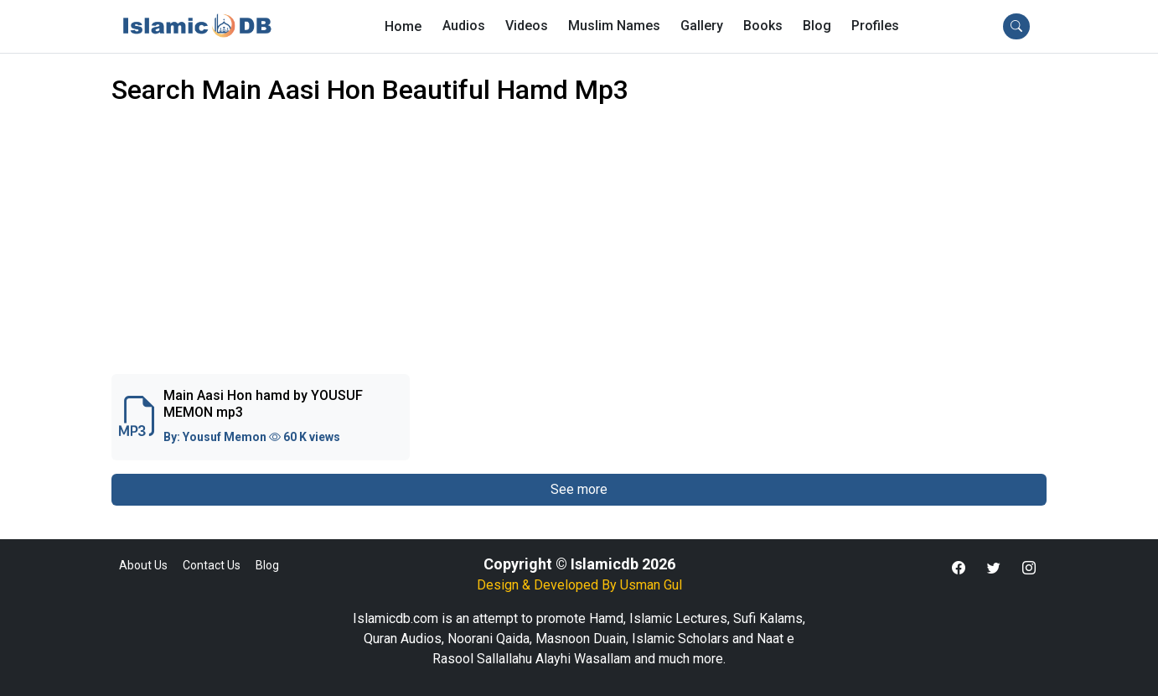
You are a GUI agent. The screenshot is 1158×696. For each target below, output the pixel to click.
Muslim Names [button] (614, 26)
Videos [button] (526, 26)
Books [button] (763, 26)
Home (403, 26)
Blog (267, 565)
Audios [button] (463, 26)
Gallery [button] (701, 26)
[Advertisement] (579, 249)
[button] (875, 26)
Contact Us (211, 565)
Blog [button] (817, 26)
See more (579, 489)
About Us (143, 565)
